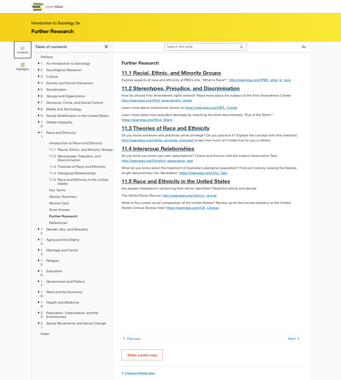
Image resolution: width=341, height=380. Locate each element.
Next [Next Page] (294, 338)
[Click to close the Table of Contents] (22, 49)
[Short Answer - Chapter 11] (78, 210)
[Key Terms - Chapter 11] (78, 190)
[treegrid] (72, 195)
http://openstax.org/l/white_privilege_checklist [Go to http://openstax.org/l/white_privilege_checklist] (157, 140)
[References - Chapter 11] (78, 223)
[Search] (242, 46)
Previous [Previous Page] (131, 338)
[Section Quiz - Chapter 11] (78, 203)
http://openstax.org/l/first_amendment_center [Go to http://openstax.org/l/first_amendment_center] (157, 100)
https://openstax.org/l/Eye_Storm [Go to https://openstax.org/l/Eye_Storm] (147, 120)
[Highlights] (22, 66)
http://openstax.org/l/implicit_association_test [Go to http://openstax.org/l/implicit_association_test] (157, 160)
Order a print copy (142, 355)
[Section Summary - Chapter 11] (78, 196)
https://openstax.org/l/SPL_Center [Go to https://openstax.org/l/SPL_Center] (211, 107)
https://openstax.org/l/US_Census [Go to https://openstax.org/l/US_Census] (192, 207)
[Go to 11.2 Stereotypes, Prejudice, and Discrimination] (211, 88)
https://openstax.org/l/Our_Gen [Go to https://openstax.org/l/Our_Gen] (203, 173)
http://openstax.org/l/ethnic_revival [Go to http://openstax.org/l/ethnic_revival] (189, 195)
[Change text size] (304, 46)
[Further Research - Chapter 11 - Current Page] (78, 216)
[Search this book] (201, 46)
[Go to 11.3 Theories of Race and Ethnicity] (211, 127)
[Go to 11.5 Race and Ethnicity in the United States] (211, 180)
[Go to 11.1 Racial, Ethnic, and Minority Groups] (211, 72)
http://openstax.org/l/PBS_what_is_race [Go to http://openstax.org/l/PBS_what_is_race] (260, 80)
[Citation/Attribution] (211, 373)
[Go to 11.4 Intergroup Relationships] (211, 148)
